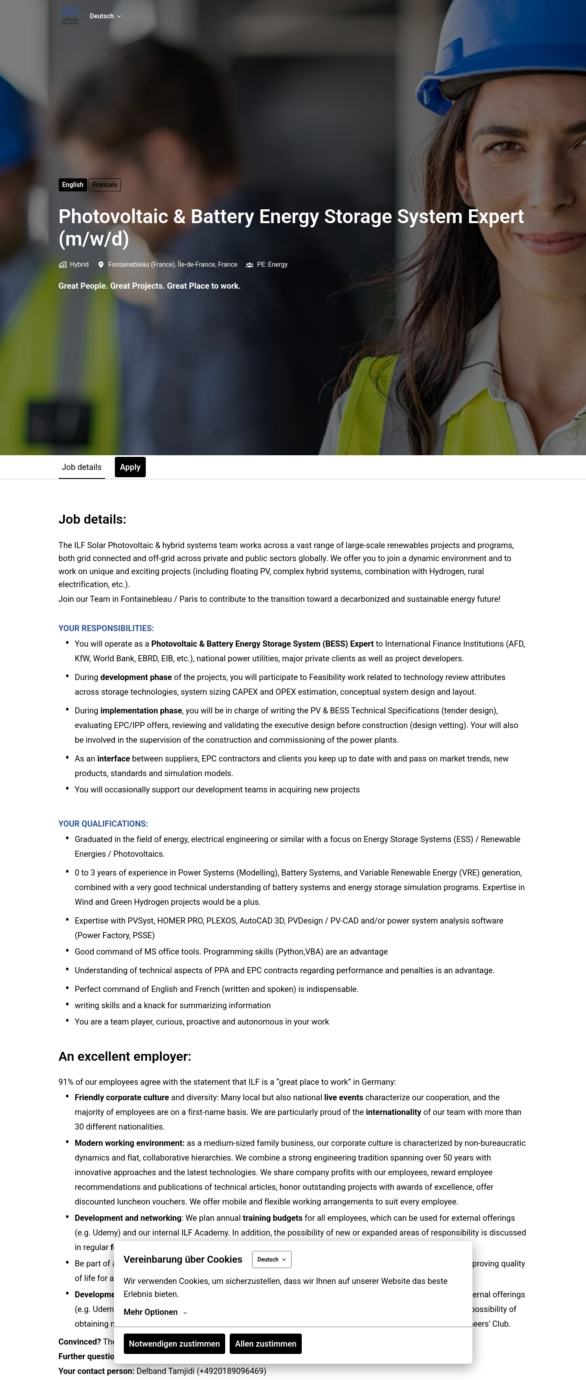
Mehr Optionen (155, 1312)
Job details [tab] (82, 467)
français (104, 185)
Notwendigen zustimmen (174, 1344)
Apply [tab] (130, 467)
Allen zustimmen (265, 1344)
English (73, 185)
